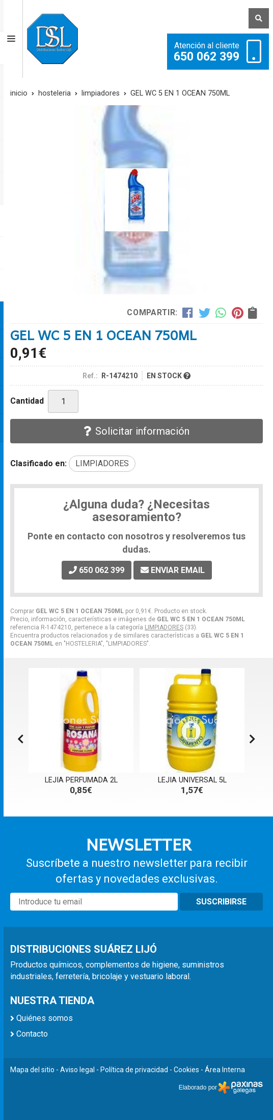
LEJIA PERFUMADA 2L (81, 780)
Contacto (32, 1034)
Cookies (186, 1070)
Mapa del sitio (32, 1070)
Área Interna (225, 1070)
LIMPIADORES (164, 627)
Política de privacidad (134, 1070)
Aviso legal (77, 1070)
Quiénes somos (44, 1018)
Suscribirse (221, 901)
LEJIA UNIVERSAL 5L (192, 780)
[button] (252, 739)
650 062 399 (206, 57)
